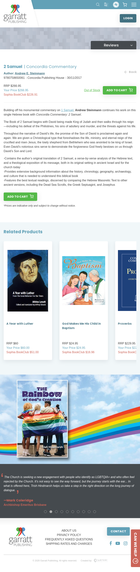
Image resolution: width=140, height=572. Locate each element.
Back (130, 72)
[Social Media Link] (111, 543)
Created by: (94, 560)
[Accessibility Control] (116, 5)
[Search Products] (98, 4)
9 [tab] (89, 512)
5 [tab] (67, 512)
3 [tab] (56, 512)
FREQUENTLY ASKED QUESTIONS (69, 539)
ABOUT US (68, 530)
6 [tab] (73, 512)
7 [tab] (78, 512)
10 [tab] (94, 512)
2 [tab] (51, 512)
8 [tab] (83, 512)
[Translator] (106, 4)
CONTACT (118, 531)
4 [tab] (62, 512)
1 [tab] (45, 512)
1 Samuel (67, 110)
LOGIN (128, 18)
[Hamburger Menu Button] (133, 4)
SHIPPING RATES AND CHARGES (69, 543)
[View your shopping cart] (125, 5)
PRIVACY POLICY (69, 535)
